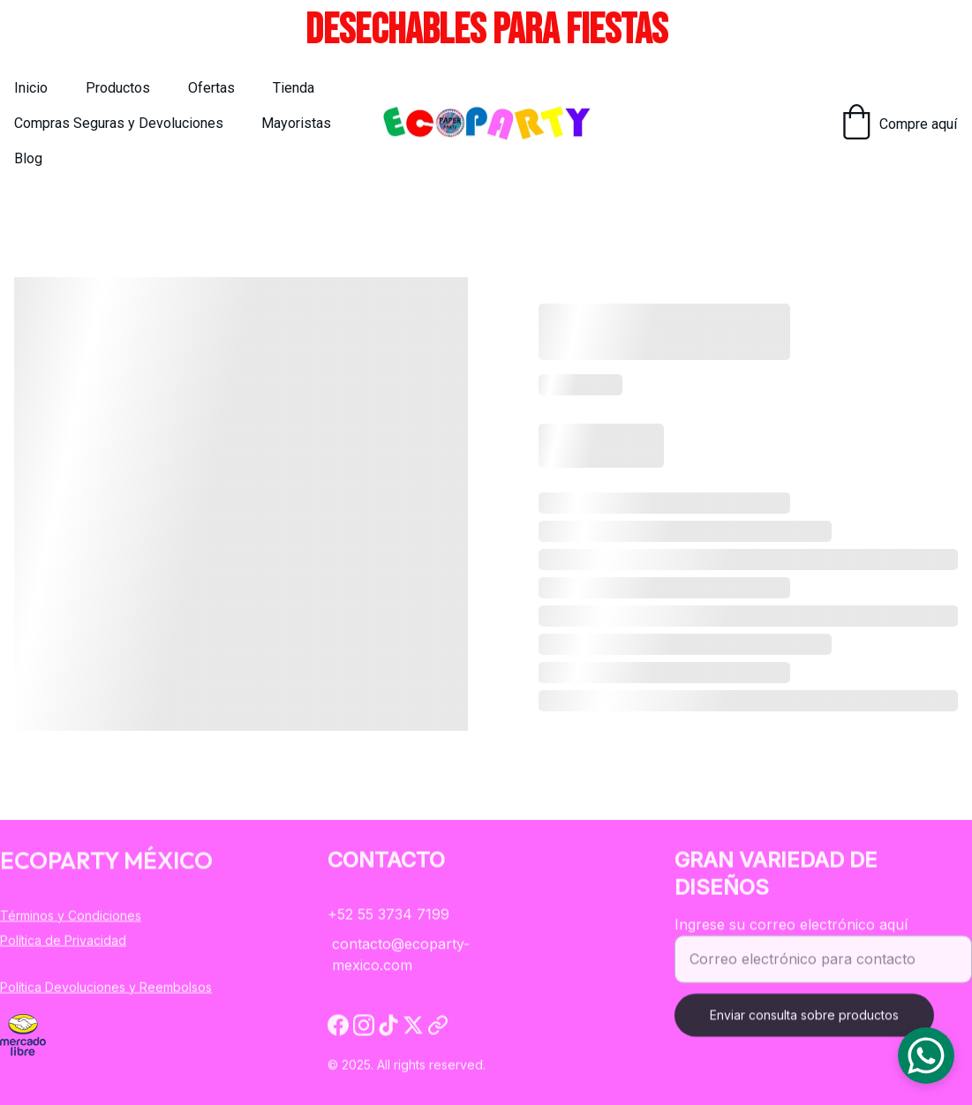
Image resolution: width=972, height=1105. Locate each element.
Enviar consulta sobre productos (804, 1026)
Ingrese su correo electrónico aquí (791, 935)
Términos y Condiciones (70, 916)
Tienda (293, 87)
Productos (118, 87)
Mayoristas (296, 123)
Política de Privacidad (63, 941)
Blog (28, 158)
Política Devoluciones (62, 987)
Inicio (31, 87)
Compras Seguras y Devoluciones (118, 123)
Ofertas (211, 87)
